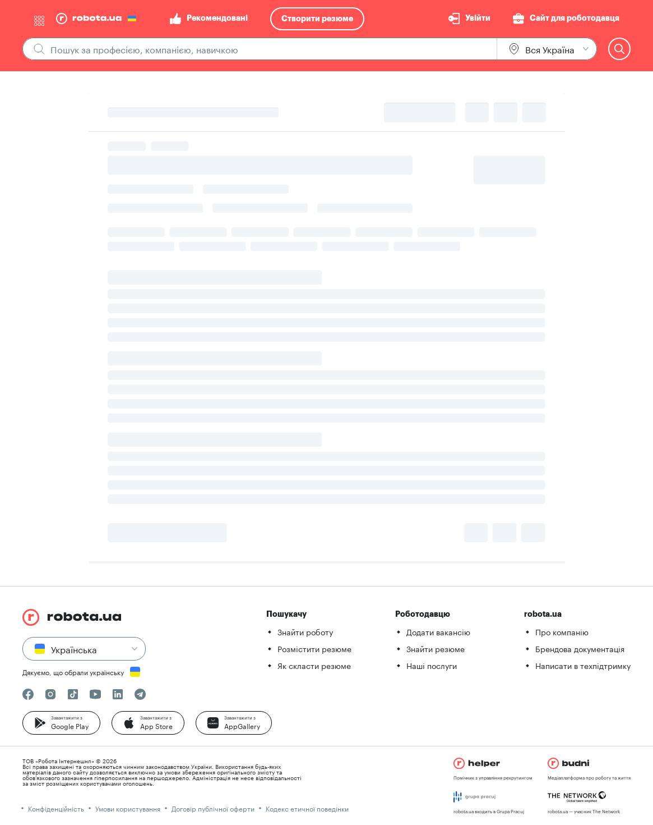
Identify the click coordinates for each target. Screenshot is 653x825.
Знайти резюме (435, 648)
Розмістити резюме (314, 648)
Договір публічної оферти (213, 808)
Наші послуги (431, 665)
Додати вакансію (438, 631)
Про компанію (562, 631)
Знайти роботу (305, 631)
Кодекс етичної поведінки (307, 808)
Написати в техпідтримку (583, 665)
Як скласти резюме (314, 665)
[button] (61, 723)
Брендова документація (579, 648)
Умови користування (127, 808)
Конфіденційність (56, 808)
